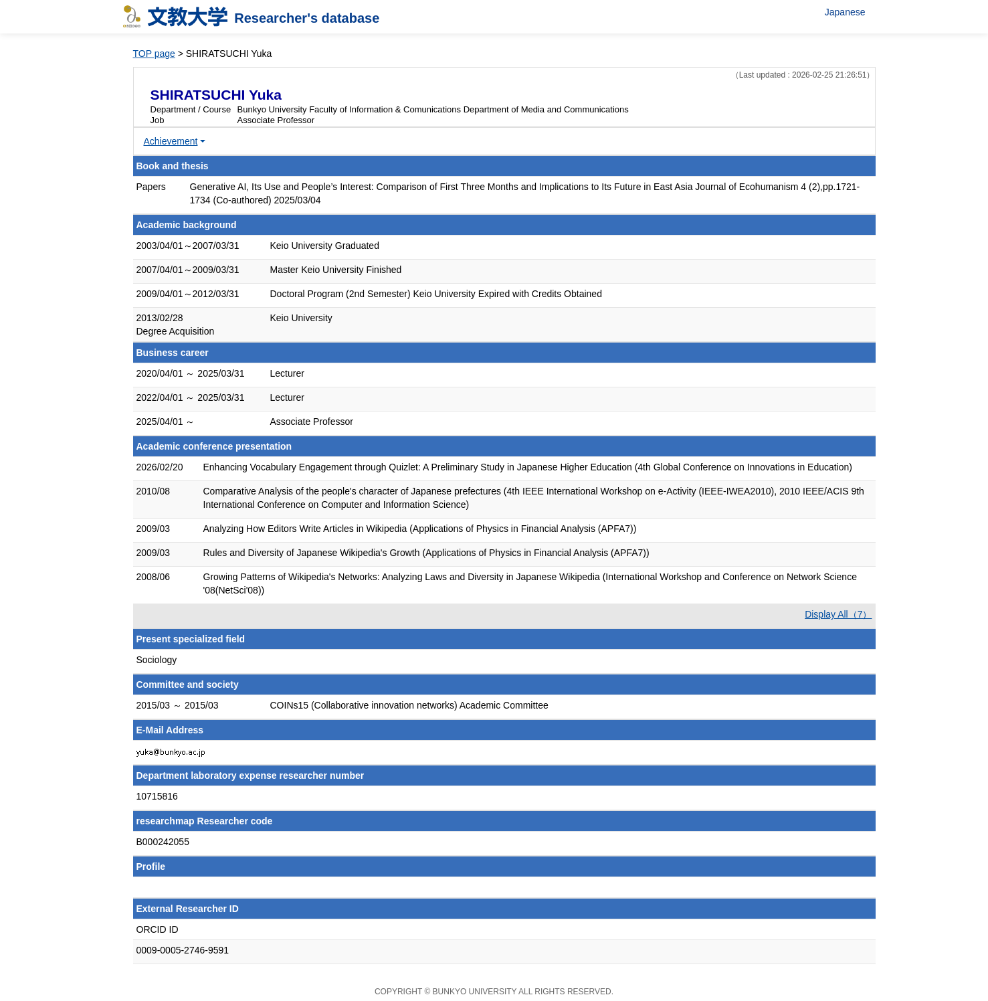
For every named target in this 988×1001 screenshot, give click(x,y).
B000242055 (162, 841)
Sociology (156, 659)
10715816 (157, 796)
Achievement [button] (171, 141)
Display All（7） (838, 614)
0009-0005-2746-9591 (182, 950)
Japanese (845, 12)
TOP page (154, 53)
